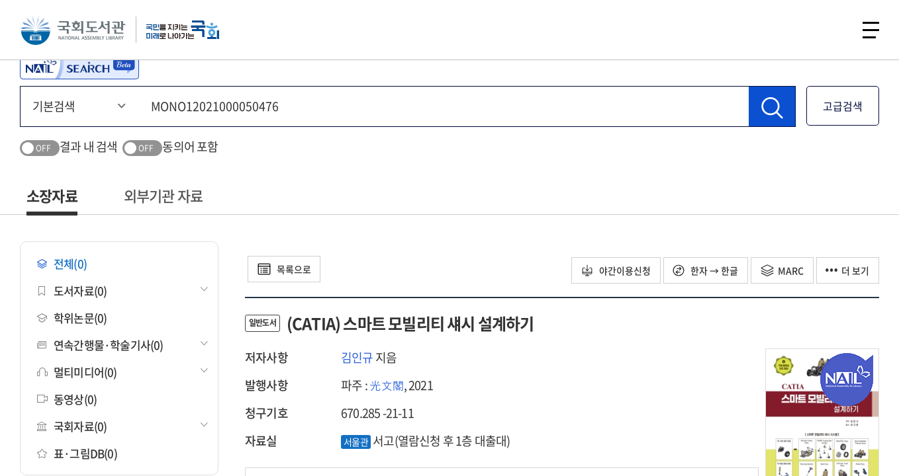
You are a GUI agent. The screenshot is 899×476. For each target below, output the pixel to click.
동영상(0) (67, 399)
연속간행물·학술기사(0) (100, 345)
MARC (781, 270)
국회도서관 (73, 29)
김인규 (357, 357)
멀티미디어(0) (77, 372)
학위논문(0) (72, 317)
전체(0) (62, 263)
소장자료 (51, 195)
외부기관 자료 (163, 195)
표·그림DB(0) (77, 453)
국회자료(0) (72, 426)
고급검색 (843, 106)
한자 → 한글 (704, 270)
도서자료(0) (72, 290)
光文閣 (386, 385)
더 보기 (847, 270)
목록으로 (284, 269)
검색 (835, 29)
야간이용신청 (614, 270)
